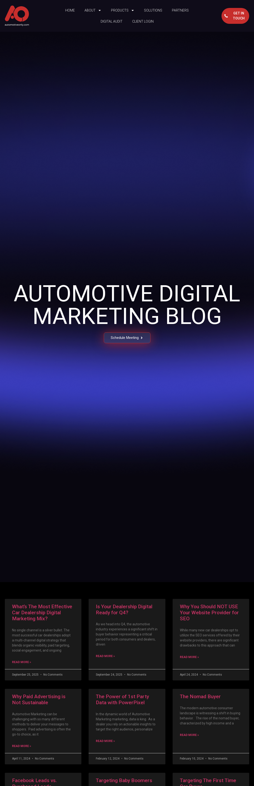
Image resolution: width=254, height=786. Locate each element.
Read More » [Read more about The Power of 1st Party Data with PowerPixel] (105, 741)
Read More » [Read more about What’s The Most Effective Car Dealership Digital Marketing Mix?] (21, 662)
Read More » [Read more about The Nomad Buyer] (189, 735)
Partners (180, 10)
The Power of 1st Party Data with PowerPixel (122, 699)
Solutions (153, 10)
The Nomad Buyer (200, 696)
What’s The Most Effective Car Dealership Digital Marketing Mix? (42, 612)
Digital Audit (112, 21)
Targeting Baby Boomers (124, 780)
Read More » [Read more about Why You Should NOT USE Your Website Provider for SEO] (189, 657)
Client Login (143, 21)
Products (122, 10)
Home (70, 10)
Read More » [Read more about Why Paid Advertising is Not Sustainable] (21, 746)
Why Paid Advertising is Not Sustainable (38, 699)
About (93, 10)
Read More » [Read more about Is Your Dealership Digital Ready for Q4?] (105, 656)
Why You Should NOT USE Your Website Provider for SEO (209, 612)
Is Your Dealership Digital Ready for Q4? (124, 609)
